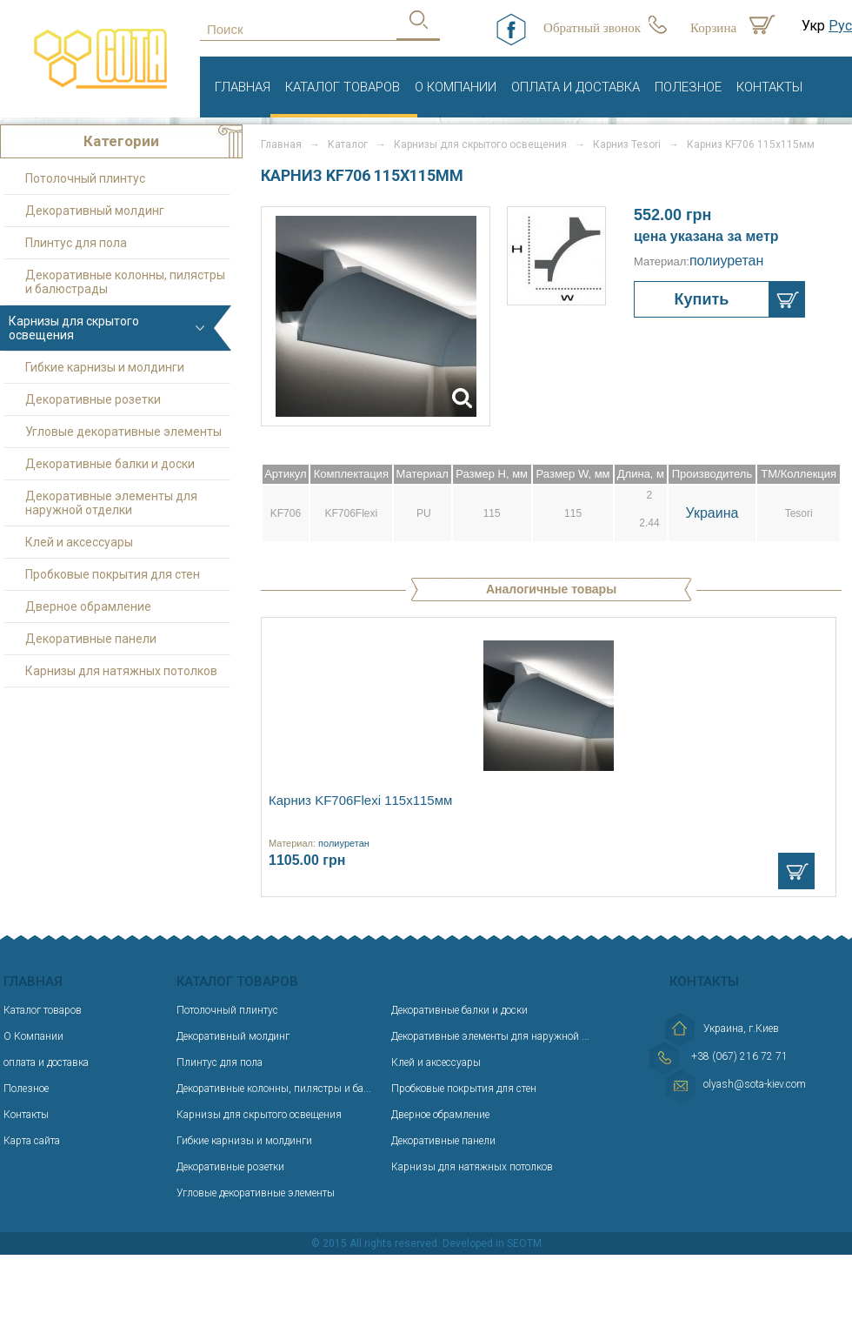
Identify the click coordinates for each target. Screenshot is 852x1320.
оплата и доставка (575, 87)
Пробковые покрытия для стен (112, 574)
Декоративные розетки (93, 399)
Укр (813, 25)
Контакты (769, 87)
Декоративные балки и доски (110, 464)
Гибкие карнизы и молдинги (104, 367)
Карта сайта (31, 1141)
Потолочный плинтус (85, 178)
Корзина (713, 28)
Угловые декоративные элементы (123, 432)
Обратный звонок (592, 28)
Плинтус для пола (76, 243)
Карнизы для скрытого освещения (480, 144)
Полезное (688, 87)
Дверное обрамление (88, 606)
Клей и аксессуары (79, 542)
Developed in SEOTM (492, 1243)
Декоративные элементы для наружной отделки (111, 503)
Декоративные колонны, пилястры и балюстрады (125, 282)
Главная (242, 87)
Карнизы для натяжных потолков (121, 671)
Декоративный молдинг (94, 211)
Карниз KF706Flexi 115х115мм (360, 800)
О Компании (455, 87)
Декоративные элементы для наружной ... (490, 1036)
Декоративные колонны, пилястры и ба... (273, 1088)
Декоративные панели (90, 639)
